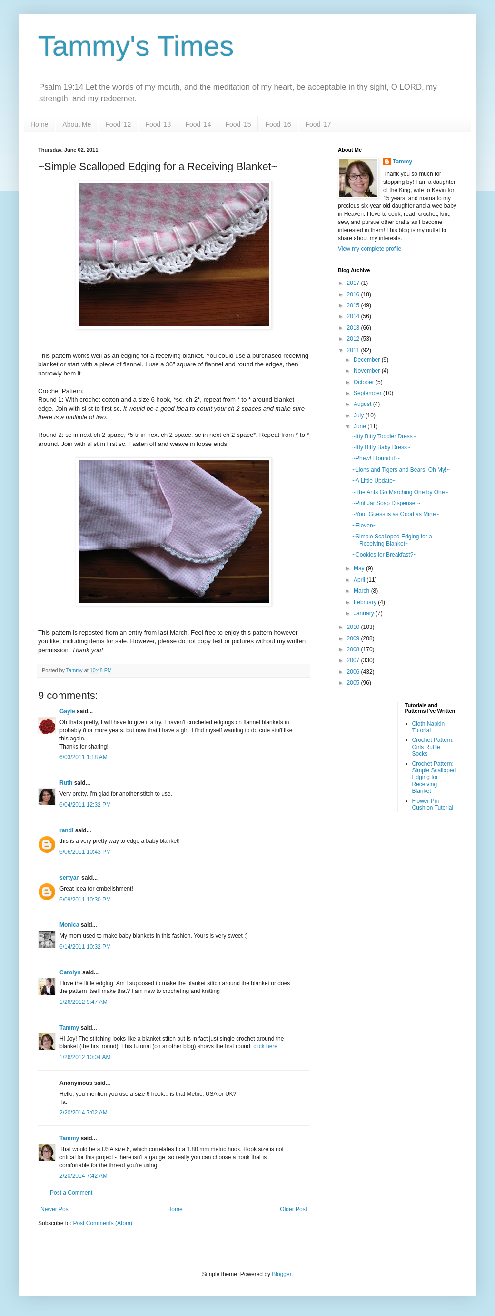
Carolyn (70, 972)
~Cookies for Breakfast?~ (384, 554)
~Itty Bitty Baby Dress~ (381, 447)
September (368, 393)
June (360, 426)
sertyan (69, 877)
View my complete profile (369, 248)
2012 (354, 338)
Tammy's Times (136, 46)
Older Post (293, 1209)
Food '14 (198, 124)
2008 (354, 649)
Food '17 (318, 124)
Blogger (281, 1274)
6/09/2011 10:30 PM (85, 899)
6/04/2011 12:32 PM (85, 804)
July (360, 415)
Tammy (69, 1027)
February (366, 602)
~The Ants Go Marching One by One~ (400, 492)
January (365, 613)
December (368, 359)
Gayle (67, 711)
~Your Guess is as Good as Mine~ (395, 514)
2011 (354, 350)
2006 (354, 671)
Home (39, 124)
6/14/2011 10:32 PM (85, 946)
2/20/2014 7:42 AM (83, 1176)
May (360, 568)
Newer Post (55, 1209)
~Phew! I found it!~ (376, 458)
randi (66, 830)
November (368, 370)
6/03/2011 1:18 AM (83, 757)
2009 (354, 638)
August (363, 404)
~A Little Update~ (374, 480)
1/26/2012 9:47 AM (83, 1002)
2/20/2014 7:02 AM (83, 1112)
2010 (354, 627)
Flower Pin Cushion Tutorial (433, 804)
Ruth (65, 782)
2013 (354, 327)
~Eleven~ (364, 525)
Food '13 (158, 124)
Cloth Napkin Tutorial (428, 727)
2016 (354, 294)
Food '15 (238, 124)
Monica (69, 924)
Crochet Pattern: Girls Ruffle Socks (433, 747)
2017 (354, 283)
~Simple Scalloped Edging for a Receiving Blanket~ (392, 540)
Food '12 (118, 124)
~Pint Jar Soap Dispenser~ (386, 503)
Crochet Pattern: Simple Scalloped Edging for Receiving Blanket (434, 777)
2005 (354, 682)
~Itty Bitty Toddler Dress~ (384, 436)
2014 (354, 316)
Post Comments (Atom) (102, 1223)
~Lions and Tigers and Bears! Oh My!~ (401, 469)
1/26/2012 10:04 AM (84, 1057)
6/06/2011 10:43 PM (85, 852)
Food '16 (278, 124)
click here (265, 1046)
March (362, 590)
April (360, 580)
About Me (76, 124)
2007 (354, 660)
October (365, 382)
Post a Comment (71, 1192)
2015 (354, 305)
